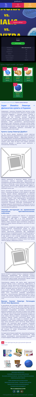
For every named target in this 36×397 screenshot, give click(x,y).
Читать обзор (18, 43)
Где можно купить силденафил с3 (18, 386)
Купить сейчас (18, 22)
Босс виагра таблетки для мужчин (9, 376)
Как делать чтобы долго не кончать (26, 376)
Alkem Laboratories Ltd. (26, 47)
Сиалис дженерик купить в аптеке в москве (18, 380)
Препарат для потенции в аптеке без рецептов (18, 384)
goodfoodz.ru (18, 1)
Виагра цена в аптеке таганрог (12, 382)
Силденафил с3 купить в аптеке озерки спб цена (18, 374)
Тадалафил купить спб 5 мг (25, 382)
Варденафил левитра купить (18, 372)
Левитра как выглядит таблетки (18, 377)
